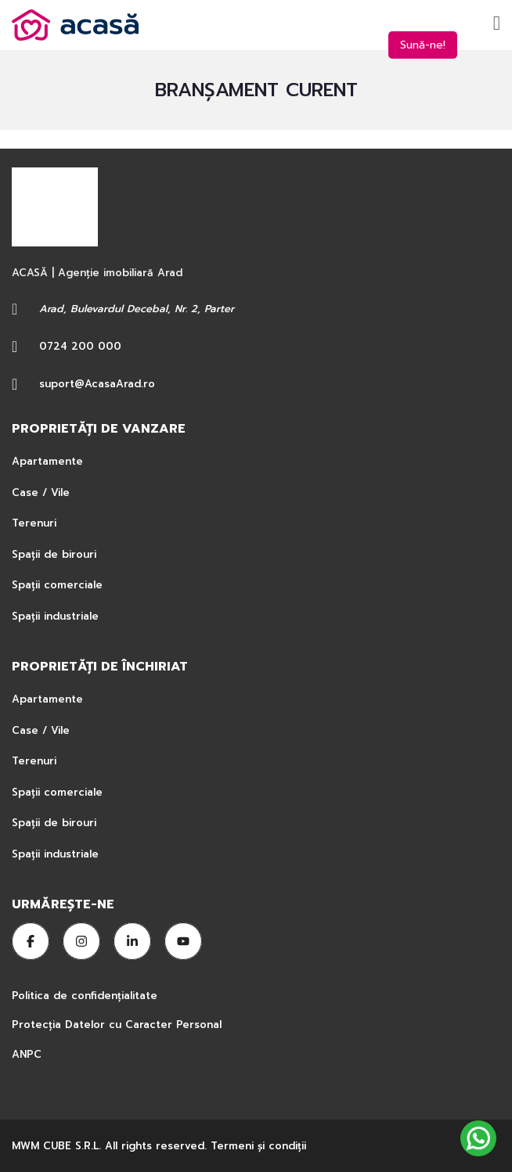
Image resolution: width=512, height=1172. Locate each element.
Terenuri (34, 523)
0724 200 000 (80, 346)
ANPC (26, 1054)
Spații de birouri (54, 554)
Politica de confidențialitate (86, 995)
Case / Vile (41, 492)
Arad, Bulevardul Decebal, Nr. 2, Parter (136, 308)
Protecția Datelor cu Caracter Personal (117, 1024)
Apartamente (47, 461)
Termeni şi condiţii (258, 1145)
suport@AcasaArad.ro (97, 383)
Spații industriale (55, 616)
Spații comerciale (57, 584)
